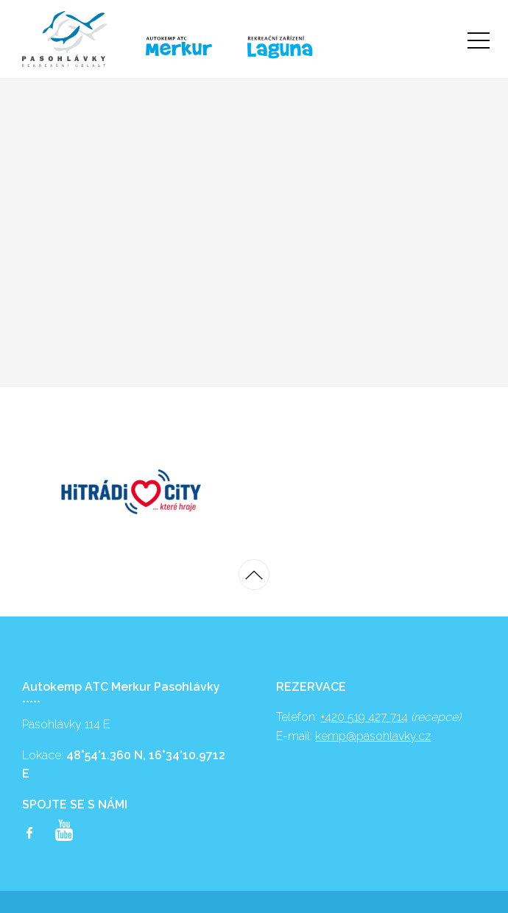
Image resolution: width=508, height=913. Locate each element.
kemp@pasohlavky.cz (373, 736)
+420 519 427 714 (364, 717)
